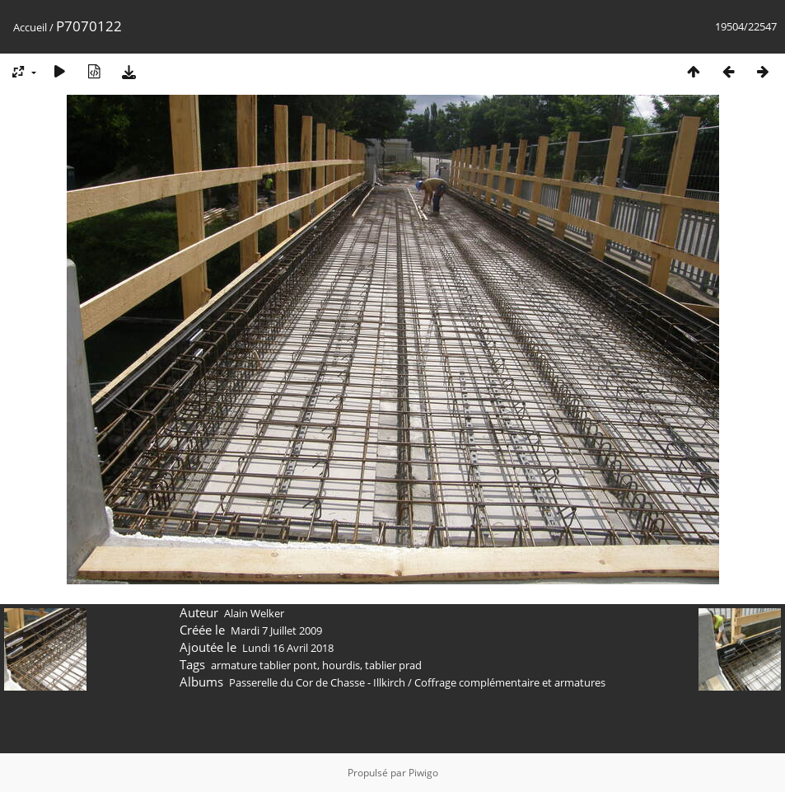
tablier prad (393, 665)
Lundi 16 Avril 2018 (288, 647)
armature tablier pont (264, 665)
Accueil (30, 27)
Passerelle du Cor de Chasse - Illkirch (317, 682)
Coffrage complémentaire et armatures (509, 682)
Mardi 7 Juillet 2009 (276, 630)
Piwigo (423, 773)
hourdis (341, 665)
